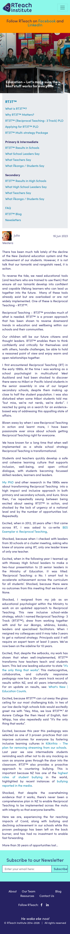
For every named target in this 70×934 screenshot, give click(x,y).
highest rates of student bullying (35, 775)
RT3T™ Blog (13, 214)
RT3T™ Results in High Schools (25, 181)
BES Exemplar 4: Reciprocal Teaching (35, 529)
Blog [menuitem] (58, 891)
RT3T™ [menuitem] (45, 891)
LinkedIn (35, 24)
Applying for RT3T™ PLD (21, 127)
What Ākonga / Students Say (24, 166)
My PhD (8, 482)
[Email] (26, 868)
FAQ (8, 208)
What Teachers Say (18, 160)
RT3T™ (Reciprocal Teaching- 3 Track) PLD (34, 120)
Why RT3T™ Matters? (19, 114)
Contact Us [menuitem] (46, 896)
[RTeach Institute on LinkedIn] (47, 905)
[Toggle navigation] (62, 7)
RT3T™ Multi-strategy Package (26, 133)
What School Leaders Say (22, 154)
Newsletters (13, 220)
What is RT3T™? (16, 108)
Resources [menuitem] (27, 896)
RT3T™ (11, 101)
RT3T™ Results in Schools (22, 148)
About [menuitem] (13, 891)
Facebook (47, 21)
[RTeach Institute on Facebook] (41, 905)
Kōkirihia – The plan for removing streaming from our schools (35, 745)
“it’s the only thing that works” (35, 668)
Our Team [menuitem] (28, 891)
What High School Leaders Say (26, 187)
